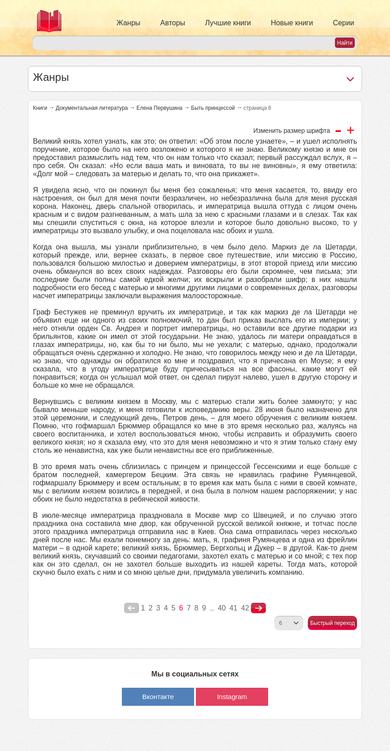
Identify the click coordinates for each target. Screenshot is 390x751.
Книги (40, 108)
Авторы (172, 23)
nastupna (258, 608)
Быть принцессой (213, 108)
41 (233, 608)
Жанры (128, 23)
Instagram (232, 696)
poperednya (131, 608)
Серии (343, 23)
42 (245, 608)
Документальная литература (92, 108)
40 (222, 608)
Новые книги (292, 23)
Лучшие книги (228, 23)
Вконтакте (158, 696)
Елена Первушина (159, 108)
